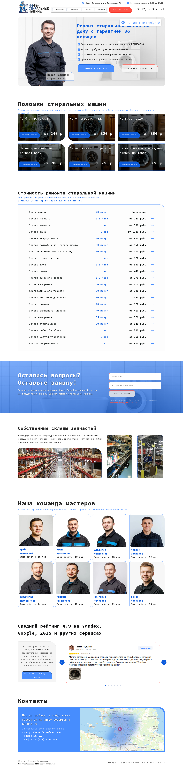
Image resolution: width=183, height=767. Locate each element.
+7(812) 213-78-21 (149, 9)
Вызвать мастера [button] (96, 68)
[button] (41, 127)
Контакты (101, 9)
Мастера (74, 9)
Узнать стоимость (140, 68)
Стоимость (59, 9)
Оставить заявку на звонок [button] (37, 675)
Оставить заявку (122, 394)
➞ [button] (154, 211)
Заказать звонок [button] (120, 9)
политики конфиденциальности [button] (124, 403)
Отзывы (88, 9)
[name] (135, 376)
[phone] (135, 385)
